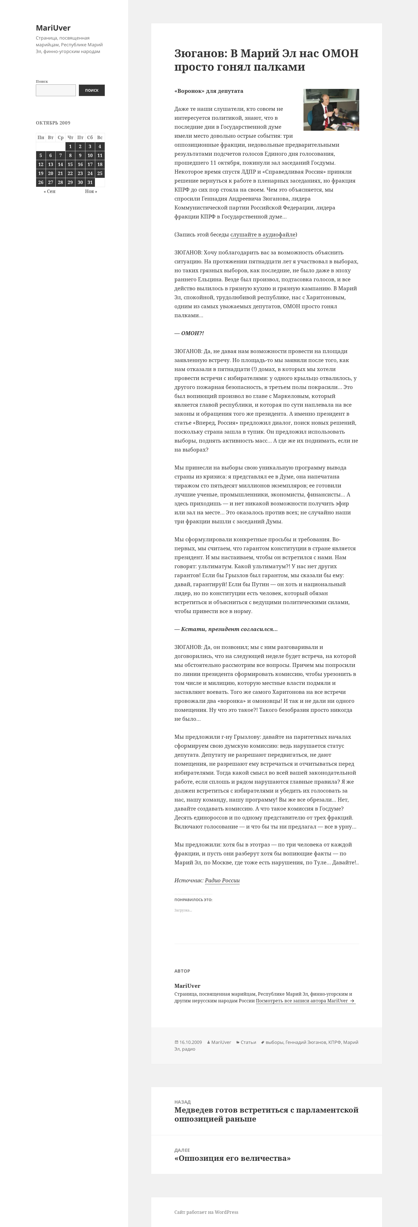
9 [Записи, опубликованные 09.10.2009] (80, 155)
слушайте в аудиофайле (262, 234)
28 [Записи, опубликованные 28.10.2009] (60, 182)
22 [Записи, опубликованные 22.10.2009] (70, 173)
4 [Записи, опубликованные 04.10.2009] (100, 146)
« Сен (49, 191)
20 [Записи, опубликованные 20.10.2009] (50, 173)
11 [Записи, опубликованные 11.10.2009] (99, 155)
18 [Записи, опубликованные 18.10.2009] (99, 164)
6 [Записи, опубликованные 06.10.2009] (50, 155)
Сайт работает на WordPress (206, 1212)
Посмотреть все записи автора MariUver (302, 1001)
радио (188, 1049)
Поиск (42, 81)
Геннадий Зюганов (306, 1042)
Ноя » (91, 191)
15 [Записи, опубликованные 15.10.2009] (70, 164)
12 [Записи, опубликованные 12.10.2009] (40, 164)
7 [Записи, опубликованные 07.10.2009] (60, 155)
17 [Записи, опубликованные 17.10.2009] (90, 164)
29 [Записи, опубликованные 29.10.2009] (70, 182)
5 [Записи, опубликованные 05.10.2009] (40, 155)
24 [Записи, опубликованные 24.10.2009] (90, 173)
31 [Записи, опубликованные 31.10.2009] (90, 182)
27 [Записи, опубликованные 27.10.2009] (50, 182)
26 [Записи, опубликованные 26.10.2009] (40, 182)
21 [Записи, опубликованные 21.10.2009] (60, 173)
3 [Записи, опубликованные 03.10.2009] (90, 146)
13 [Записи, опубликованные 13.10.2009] (50, 164)
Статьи (248, 1042)
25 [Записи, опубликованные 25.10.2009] (99, 173)
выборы (274, 1042)
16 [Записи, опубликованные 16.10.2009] (80, 164)
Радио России (222, 880)
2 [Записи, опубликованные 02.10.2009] (80, 146)
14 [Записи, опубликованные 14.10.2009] (60, 164)
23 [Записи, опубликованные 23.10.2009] (80, 173)
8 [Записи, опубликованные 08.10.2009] (70, 155)
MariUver (53, 27)
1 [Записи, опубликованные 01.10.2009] (70, 146)
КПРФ (334, 1042)
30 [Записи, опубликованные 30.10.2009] (80, 182)
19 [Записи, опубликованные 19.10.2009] (40, 173)
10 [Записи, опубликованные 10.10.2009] (90, 155)
